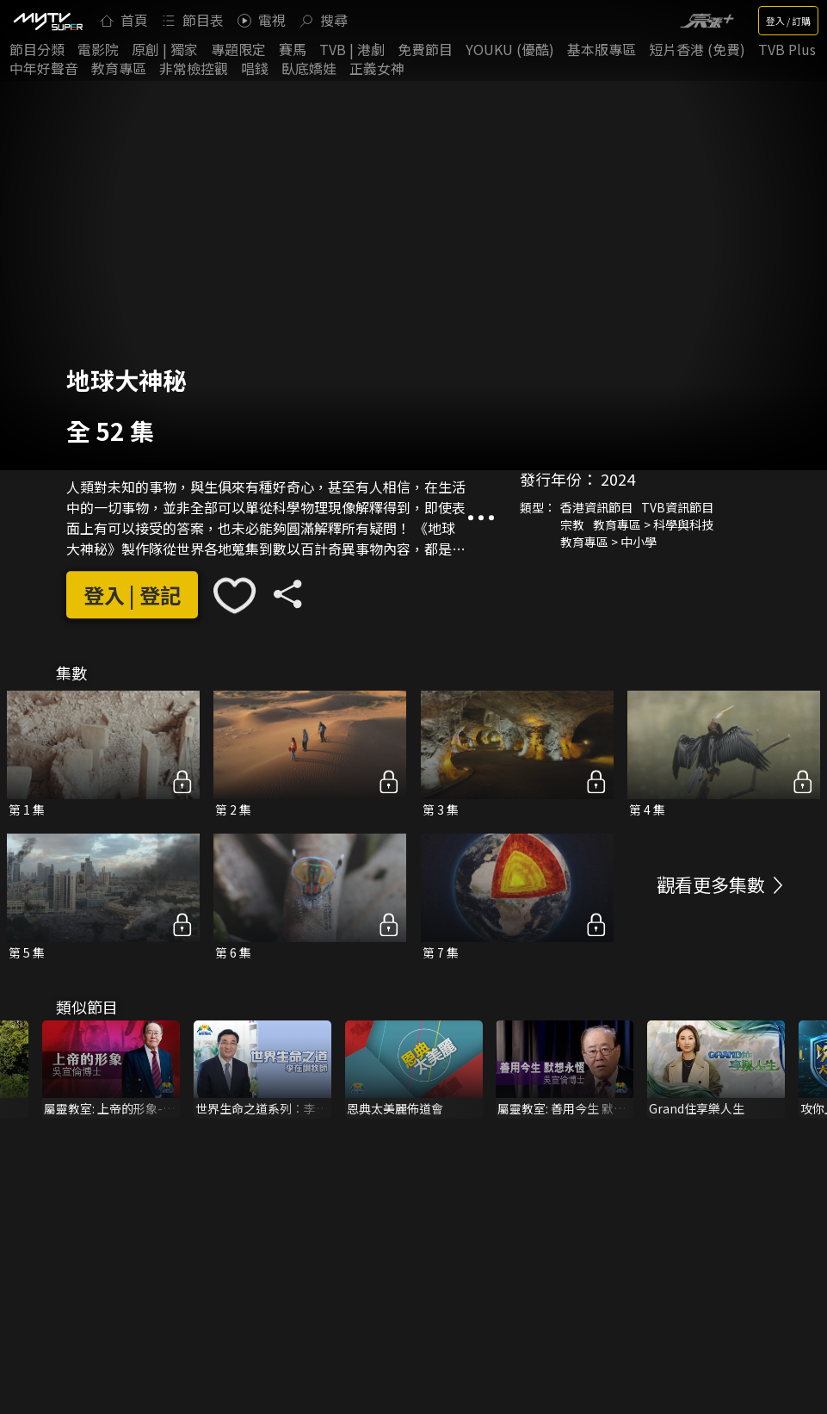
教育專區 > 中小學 (608, 541)
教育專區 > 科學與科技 (653, 524)
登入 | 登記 (132, 595)
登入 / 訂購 (788, 21)
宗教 (572, 524)
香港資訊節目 (596, 507)
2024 (618, 479)
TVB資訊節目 (677, 507)
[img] (47, 20)
